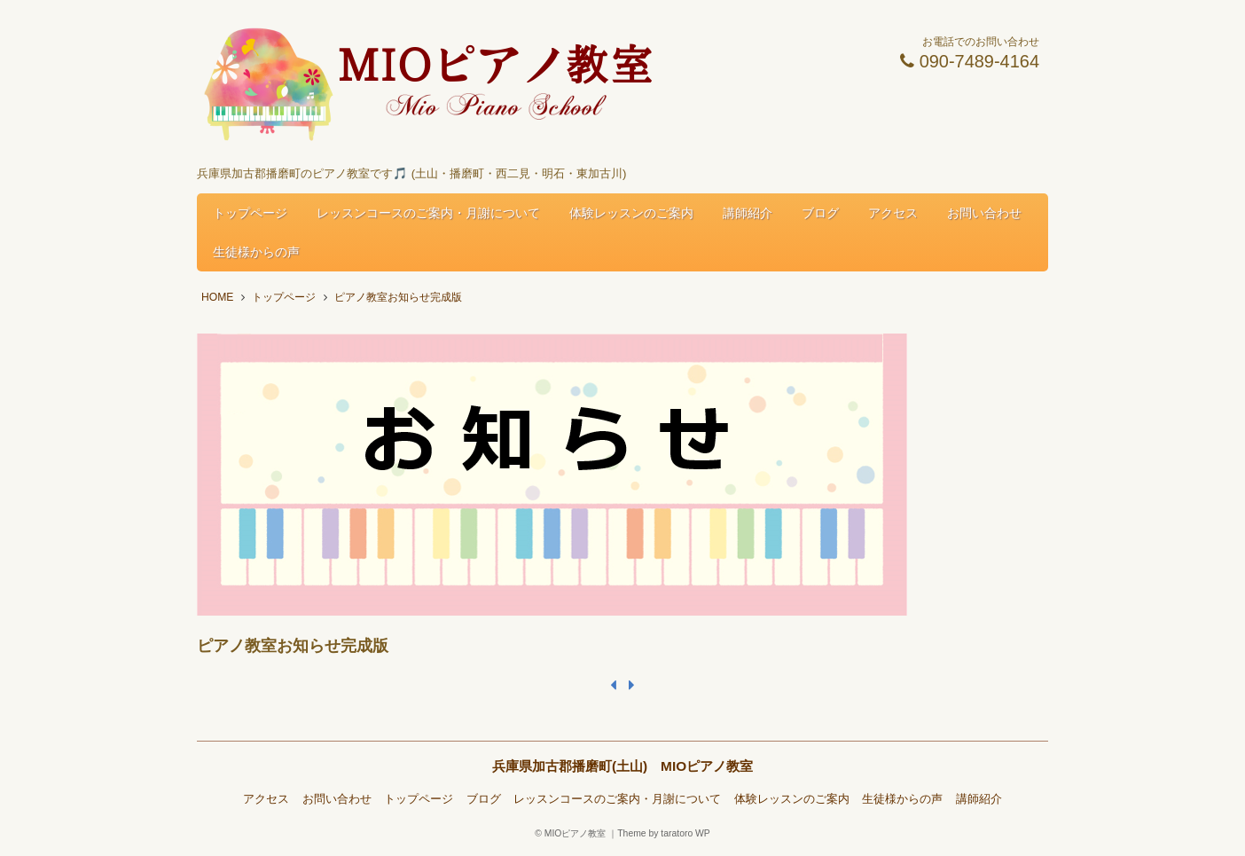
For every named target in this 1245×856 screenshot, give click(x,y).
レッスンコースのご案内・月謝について (428, 213)
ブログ (820, 213)
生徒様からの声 (256, 252)
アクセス (893, 213)
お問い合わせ (984, 213)
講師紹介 (747, 213)
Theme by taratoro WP (663, 833)
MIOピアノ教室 (575, 833)
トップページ (250, 213)
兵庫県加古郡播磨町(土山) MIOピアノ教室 (622, 766)
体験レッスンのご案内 (631, 213)
